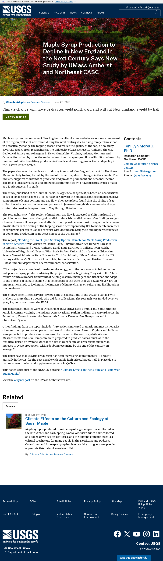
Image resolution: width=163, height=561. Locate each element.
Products (59, 12)
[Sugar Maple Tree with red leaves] (81, 57)
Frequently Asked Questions (142, 7)
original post (22, 380)
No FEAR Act (10, 514)
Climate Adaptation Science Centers (28, 102)
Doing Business (120, 514)
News (73, 12)
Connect (86, 12)
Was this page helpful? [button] (133, 557)
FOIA (33, 501)
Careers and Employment (91, 516)
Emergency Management (146, 516)
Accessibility (10, 501)
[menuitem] (44, 10)
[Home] (17, 15)
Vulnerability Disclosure (64, 516)
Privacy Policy (92, 501)
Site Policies (64, 501)
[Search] (157, 13)
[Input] (139, 13)
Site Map (116, 501)
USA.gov (35, 514)
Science (44, 12)
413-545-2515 (142, 175)
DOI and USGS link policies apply (147, 504)
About (100, 12)
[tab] (10, 406)
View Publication (16, 116)
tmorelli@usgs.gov (144, 171)
